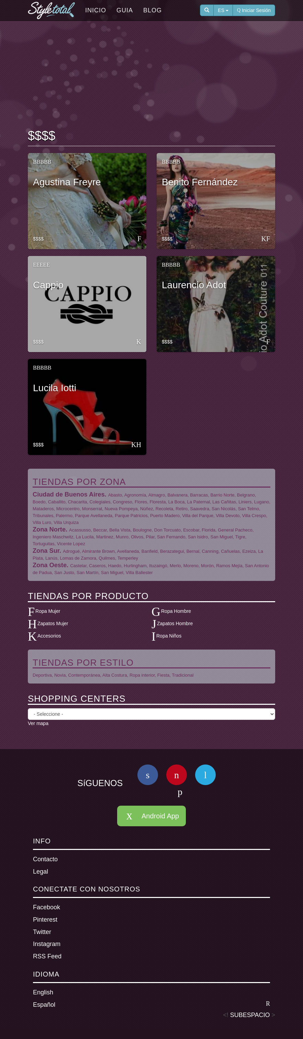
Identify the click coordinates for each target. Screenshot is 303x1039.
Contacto (45, 859)
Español (151, 1004)
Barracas (199, 495)
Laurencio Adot (194, 285)
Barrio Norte (222, 495)
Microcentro (68, 508)
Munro (122, 536)
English (43, 992)
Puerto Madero (165, 515)
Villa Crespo (254, 515)
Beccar (100, 530)
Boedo (39, 501)
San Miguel (222, 536)
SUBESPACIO (250, 1015)
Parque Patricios (131, 515)
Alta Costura (114, 675)
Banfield (150, 551)
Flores (141, 501)
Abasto (115, 495)
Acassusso (80, 530)
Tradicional (182, 675)
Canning (210, 551)
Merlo (175, 565)
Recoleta (164, 508)
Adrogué (71, 551)
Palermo (64, 515)
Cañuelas (230, 551)
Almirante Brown (98, 551)
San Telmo (248, 508)
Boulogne (142, 530)
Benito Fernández (200, 182)
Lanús (51, 558)
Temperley (127, 558)
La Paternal (198, 501)
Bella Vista (119, 530)
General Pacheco (235, 530)
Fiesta (163, 675)
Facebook (46, 907)
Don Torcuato (167, 530)
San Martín (88, 572)
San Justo (64, 572)
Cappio (48, 285)
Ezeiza (249, 551)
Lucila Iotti (54, 388)
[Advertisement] (153, 76)
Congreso (122, 501)
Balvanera (177, 495)
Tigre (240, 536)
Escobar (191, 530)
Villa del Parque (197, 515)
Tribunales (43, 515)
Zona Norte (49, 529)
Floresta (157, 501)
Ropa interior (142, 675)
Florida (208, 530)
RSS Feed (47, 956)
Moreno (191, 565)
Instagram (46, 944)
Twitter (42, 932)
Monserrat (92, 508)
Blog (152, 10)
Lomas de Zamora (78, 558)
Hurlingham (135, 565)
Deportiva (42, 675)
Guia (124, 10)
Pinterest (45, 919)
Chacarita (77, 501)
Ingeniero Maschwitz (53, 536)
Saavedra (199, 508)
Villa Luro (42, 522)
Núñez (146, 508)
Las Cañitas (224, 501)
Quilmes (107, 558)
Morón (207, 565)
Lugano (261, 501)
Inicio (95, 10)
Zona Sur (46, 550)
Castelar (78, 565)
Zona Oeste (50, 565)
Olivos (137, 536)
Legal (40, 871)
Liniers (244, 501)
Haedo (114, 565)
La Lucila (85, 536)
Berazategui (172, 551)
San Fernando (171, 536)
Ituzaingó (158, 565)
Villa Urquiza (66, 522)
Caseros (97, 565)
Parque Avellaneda (93, 515)
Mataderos (43, 508)
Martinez (104, 536)
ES (223, 10)
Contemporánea (84, 675)
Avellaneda (128, 551)
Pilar (150, 536)
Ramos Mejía (229, 565)
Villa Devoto (227, 515)
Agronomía (135, 495)
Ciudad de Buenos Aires (69, 494)
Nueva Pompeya (121, 508)
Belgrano (246, 495)
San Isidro (198, 536)
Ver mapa (38, 723)
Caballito (57, 501)
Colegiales (100, 501)
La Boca (176, 501)
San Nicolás (223, 508)
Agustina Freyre (67, 182)
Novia (60, 675)
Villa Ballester (139, 572)
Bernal (193, 551)
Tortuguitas (44, 543)
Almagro (156, 495)
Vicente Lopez (71, 543)
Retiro (182, 508)
